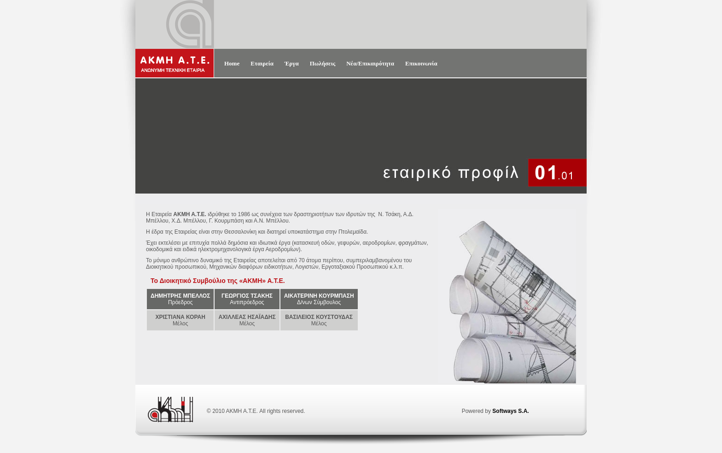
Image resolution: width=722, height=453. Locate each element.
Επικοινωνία (421, 63)
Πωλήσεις (323, 63)
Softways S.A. (510, 411)
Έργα (292, 63)
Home (231, 63)
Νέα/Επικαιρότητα (370, 63)
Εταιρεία (262, 63)
